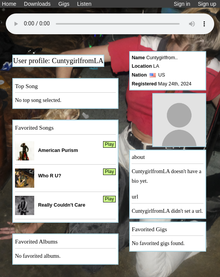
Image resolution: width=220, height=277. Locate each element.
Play (109, 144)
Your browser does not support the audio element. (110, 23)
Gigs (64, 4)
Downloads (37, 4)
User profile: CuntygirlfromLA (58, 61)
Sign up (207, 4)
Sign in (182, 4)
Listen (84, 4)
